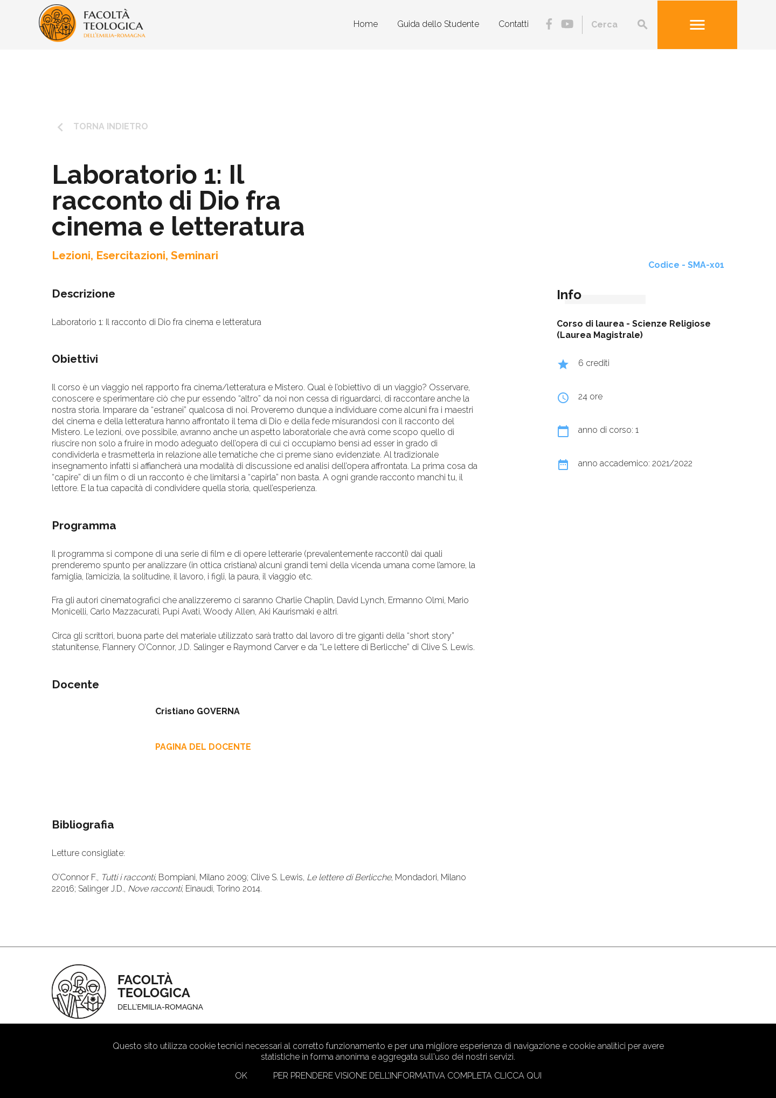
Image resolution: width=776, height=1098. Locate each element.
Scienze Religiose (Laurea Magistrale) (634, 329)
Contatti (513, 24)
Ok (241, 1076)
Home (366, 24)
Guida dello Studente (438, 24)
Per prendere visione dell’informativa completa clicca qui (407, 1076)
